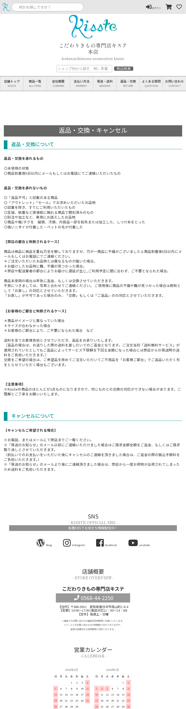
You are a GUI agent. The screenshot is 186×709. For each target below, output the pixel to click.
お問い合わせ (174, 83)
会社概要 (58, 83)
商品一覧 (35, 83)
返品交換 (128, 83)
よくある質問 (151, 83)
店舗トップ (12, 83)
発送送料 (105, 83)
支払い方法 (81, 83)
